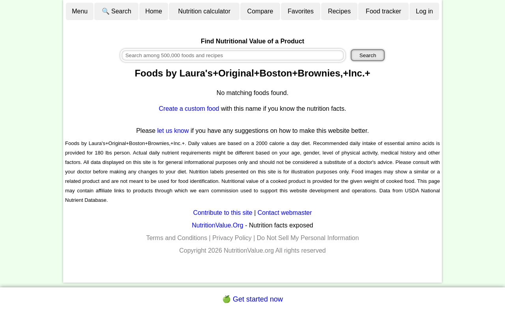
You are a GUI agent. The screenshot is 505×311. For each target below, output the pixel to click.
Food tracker (383, 11)
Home (153, 11)
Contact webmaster (285, 212)
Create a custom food (189, 108)
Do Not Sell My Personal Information (308, 238)
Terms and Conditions (176, 238)
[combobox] (232, 55)
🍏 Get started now (252, 299)
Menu (80, 11)
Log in (424, 11)
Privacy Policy (232, 238)
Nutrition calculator (204, 11)
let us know (173, 130)
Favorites (301, 11)
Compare (260, 11)
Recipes (339, 11)
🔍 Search (116, 11)
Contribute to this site (222, 212)
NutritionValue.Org (217, 225)
